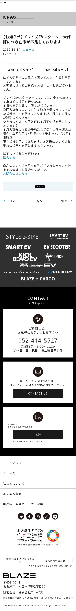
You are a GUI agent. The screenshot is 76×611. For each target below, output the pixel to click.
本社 (38, 434)
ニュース (9, 473)
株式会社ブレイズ (30, 592)
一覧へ (37, 201)
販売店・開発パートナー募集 (23, 504)
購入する (9, 157)
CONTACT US (38, 393)
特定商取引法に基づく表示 (20, 561)
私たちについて (14, 483)
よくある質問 (12, 494)
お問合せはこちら (15, 173)
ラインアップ (12, 463)
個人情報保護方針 (55, 560)
